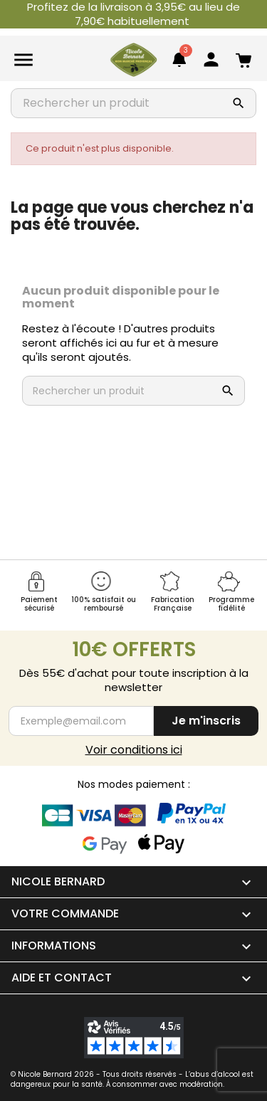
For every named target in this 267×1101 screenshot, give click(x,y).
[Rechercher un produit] (108, 103)
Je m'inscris (206, 720)
